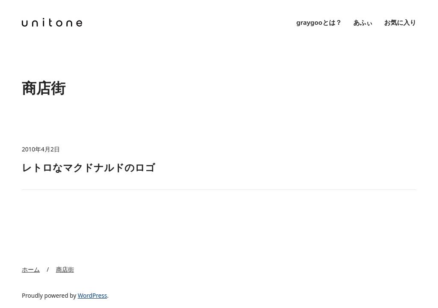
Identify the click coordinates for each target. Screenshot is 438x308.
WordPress (92, 295)
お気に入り (400, 22)
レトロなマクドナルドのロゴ (88, 167)
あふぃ (363, 22)
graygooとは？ (319, 22)
